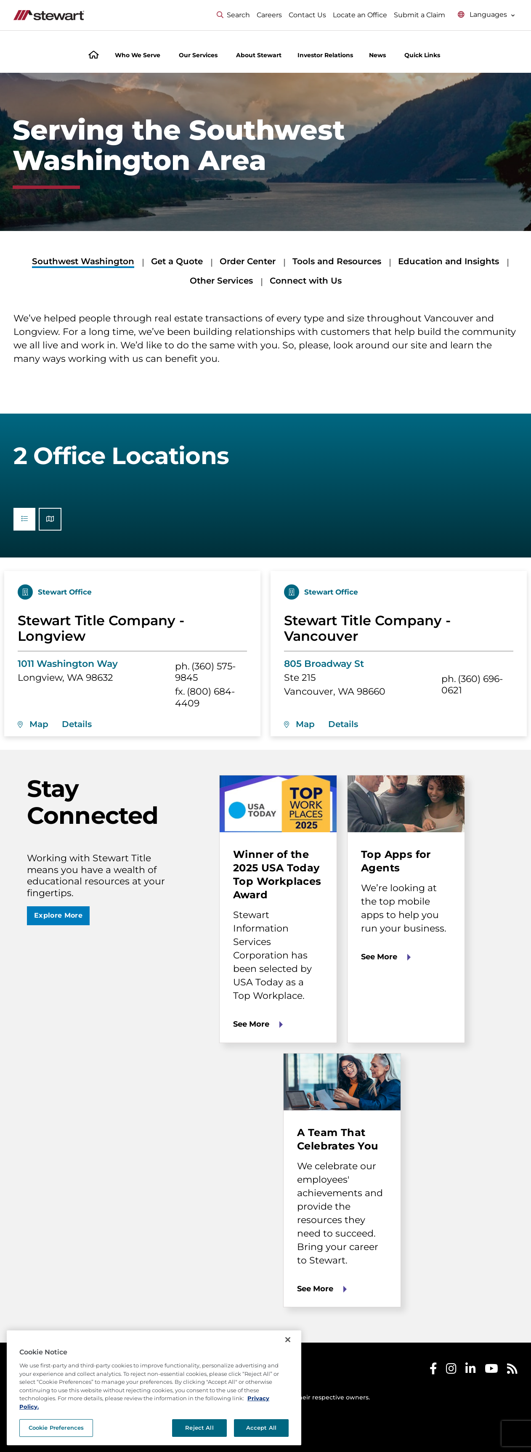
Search (233, 15)
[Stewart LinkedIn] (470, 1371)
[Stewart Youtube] (491, 1371)
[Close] (288, 1339)
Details (77, 724)
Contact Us (307, 15)
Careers (269, 15)
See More (251, 1024)
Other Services (221, 281)
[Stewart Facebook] (433, 1371)
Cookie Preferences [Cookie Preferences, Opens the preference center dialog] (56, 1427)
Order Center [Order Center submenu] (248, 261)
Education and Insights (448, 261)
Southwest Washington (83, 261)
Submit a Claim (419, 15)
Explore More (58, 915)
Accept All (261, 1427)
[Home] (93, 56)
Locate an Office (360, 15)
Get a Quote (177, 261)
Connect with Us (306, 281)
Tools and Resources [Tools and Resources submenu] (336, 261)
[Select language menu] (486, 15)
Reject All (199, 1427)
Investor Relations (325, 55)
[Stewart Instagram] (451, 1371)
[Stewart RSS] (512, 1371)
